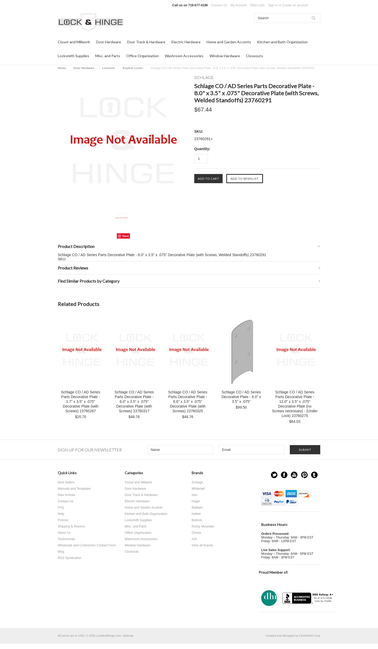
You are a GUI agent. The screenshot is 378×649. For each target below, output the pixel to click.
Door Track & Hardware (146, 42)
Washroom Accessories (184, 56)
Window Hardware (224, 56)
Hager (196, 501)
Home (62, 68)
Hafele (196, 514)
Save (125, 236)
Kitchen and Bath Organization (282, 42)
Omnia (196, 533)
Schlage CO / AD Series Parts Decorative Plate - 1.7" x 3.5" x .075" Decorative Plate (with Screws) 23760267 (80, 401)
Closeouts (254, 56)
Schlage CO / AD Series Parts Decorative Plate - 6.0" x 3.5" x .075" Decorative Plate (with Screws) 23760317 (134, 401)
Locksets (108, 68)
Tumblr (314, 475)
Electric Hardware (186, 42)
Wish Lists (257, 5)
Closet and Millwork (74, 42)
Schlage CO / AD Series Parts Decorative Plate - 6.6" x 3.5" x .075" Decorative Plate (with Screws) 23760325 (187, 401)
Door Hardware (108, 42)
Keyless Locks (133, 68)
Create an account (295, 5)
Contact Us (219, 5)
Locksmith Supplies (73, 56)
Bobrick (197, 520)
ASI (194, 539)
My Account (238, 5)
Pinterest (304, 475)
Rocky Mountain (203, 526)
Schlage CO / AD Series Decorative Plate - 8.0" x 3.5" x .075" (241, 397)
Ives (194, 495)
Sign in (273, 5)
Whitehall (198, 488)
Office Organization (142, 56)
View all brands (202, 545)
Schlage (197, 482)
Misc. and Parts (107, 56)
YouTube (294, 475)
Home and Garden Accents (229, 42)
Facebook (284, 475)
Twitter (274, 475)
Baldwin (197, 507)
